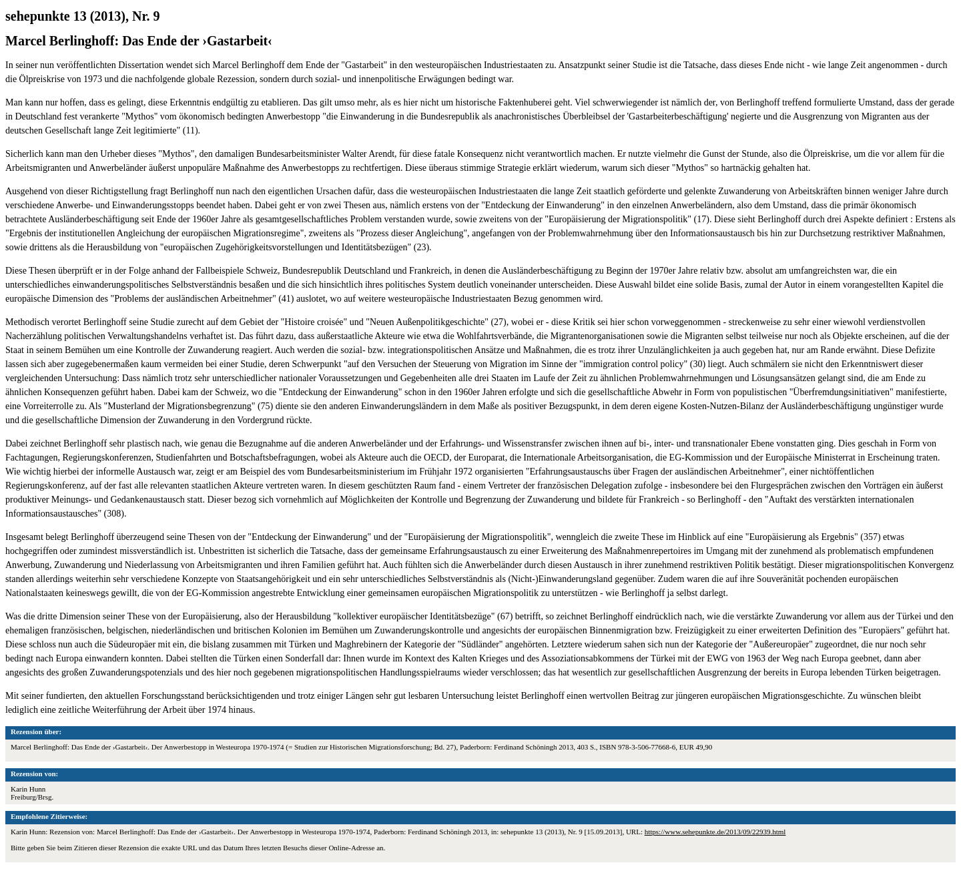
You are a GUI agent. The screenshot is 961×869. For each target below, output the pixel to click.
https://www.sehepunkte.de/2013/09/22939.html (715, 832)
